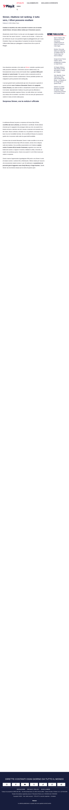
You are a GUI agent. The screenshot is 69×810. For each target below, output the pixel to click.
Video (19, 6)
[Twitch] (52, 784)
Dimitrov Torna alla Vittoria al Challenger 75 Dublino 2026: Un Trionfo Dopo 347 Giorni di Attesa (59, 52)
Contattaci (53, 796)
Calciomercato (32, 3)
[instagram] (7, 784)
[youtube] (25, 784)
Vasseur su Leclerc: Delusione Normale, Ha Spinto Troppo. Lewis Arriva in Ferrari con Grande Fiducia (60, 90)
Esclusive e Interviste (49, 3)
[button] (17, 9)
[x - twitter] (34, 784)
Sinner (27, 67)
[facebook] (16, 784)
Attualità (20, 3)
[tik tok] (43, 784)
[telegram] (61, 784)
